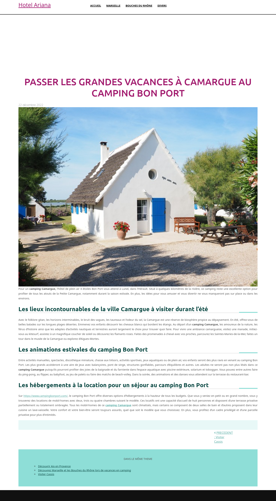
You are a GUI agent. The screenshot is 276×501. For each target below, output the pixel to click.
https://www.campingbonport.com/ (45, 396)
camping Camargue (118, 405)
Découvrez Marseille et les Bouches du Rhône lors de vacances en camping (84, 470)
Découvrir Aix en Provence (54, 466)
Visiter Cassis (46, 474)
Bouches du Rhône (139, 5)
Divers (162, 5)
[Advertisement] (138, 45)
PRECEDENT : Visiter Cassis (223, 437)
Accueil (95, 5)
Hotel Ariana (34, 5)
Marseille (113, 5)
